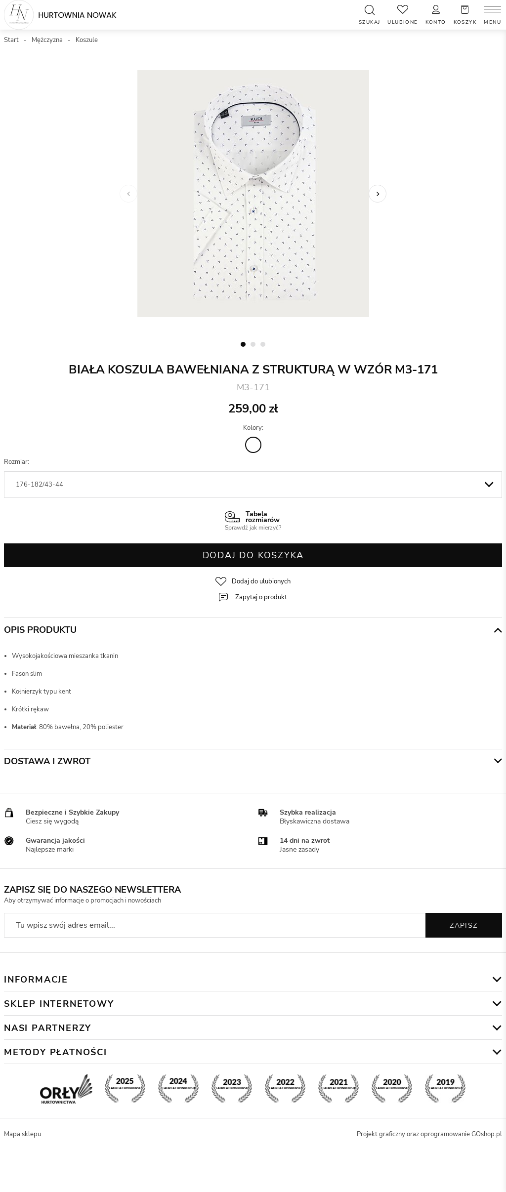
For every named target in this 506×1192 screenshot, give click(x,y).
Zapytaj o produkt (261, 597)
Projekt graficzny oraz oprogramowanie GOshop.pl (429, 1134)
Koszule (87, 40)
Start (11, 40)
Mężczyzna (47, 40)
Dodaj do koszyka (253, 555)
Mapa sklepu (22, 1134)
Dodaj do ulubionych (261, 581)
